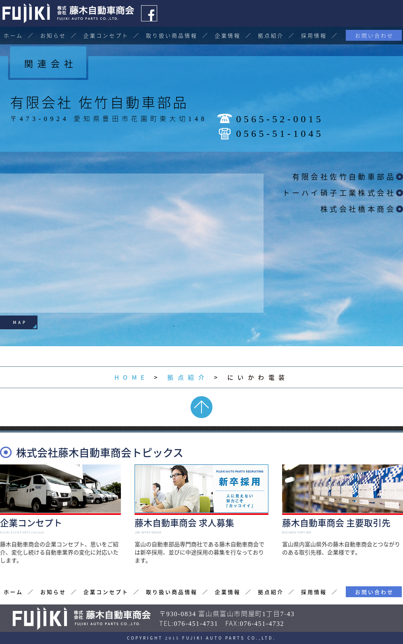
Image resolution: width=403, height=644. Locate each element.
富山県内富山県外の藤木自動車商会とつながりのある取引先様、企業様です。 (342, 533)
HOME (131, 377)
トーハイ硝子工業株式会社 (339, 192)
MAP (20, 322)
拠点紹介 (271, 35)
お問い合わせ (374, 35)
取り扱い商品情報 (171, 35)
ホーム (13, 35)
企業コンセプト (106, 35)
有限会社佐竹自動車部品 (344, 176)
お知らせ (53, 35)
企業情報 (228, 35)
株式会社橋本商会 (358, 208)
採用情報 (314, 35)
